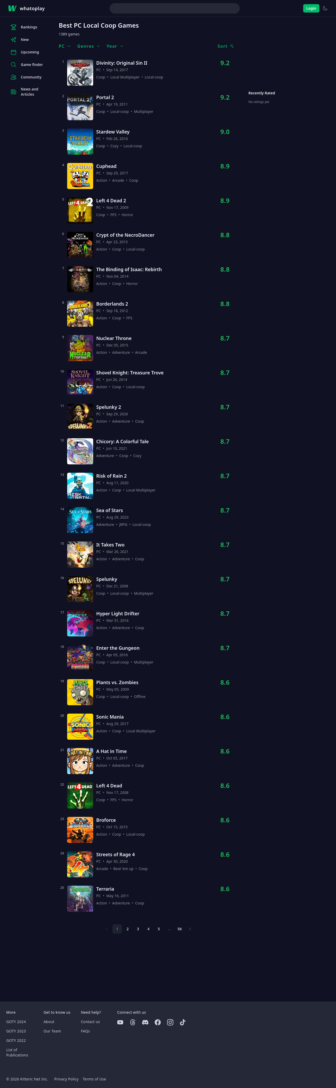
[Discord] (145, 1022)
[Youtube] (120, 1022)
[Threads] (133, 1022)
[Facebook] (158, 1022)
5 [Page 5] (159, 928)
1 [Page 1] (117, 928)
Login (311, 8)
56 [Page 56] (179, 928)
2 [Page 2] (127, 928)
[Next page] (190, 929)
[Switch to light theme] (325, 8)
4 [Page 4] (148, 928)
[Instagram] (170, 1022)
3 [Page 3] (138, 928)
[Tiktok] (183, 1022)
